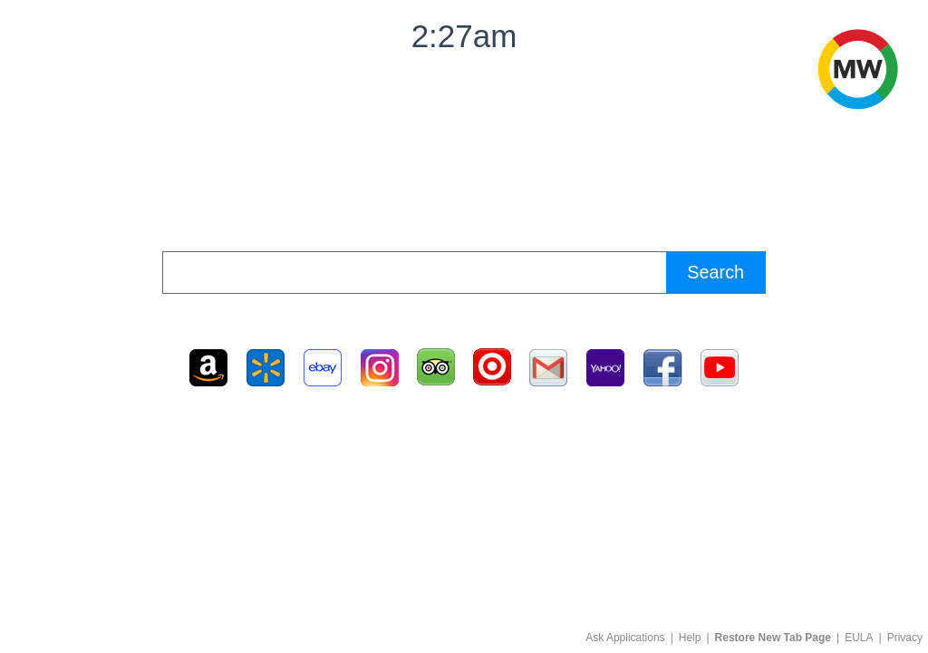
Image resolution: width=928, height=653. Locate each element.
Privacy (905, 637)
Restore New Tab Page (773, 637)
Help (690, 637)
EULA (859, 637)
